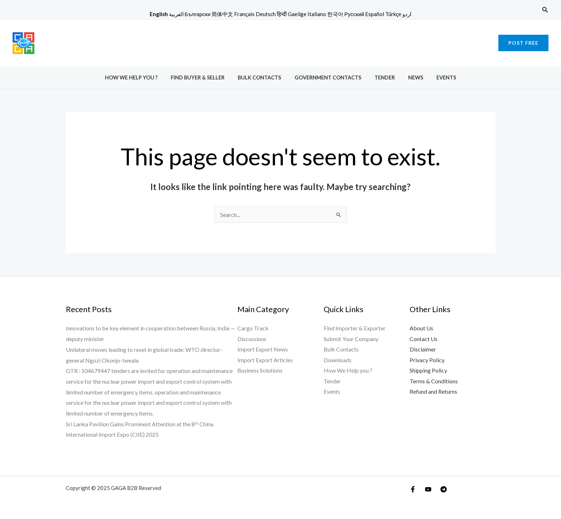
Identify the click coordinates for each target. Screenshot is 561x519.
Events (437, 77)
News (409, 77)
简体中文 (222, 14)
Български (198, 14)
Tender (381, 77)
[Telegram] (443, 489)
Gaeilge (297, 14)
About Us (421, 328)
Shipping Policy (428, 370)
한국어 (335, 14)
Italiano (317, 14)
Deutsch (266, 14)
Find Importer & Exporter (355, 328)
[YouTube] (428, 489)
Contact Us (423, 338)
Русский (354, 14)
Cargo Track (253, 328)
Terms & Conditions (434, 381)
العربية (176, 14)
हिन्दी (282, 14)
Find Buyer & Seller (204, 77)
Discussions (251, 338)
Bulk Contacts (262, 77)
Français (244, 14)
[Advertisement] (280, 41)
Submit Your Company (351, 338)
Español (374, 14)
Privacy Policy (427, 360)
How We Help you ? (140, 77)
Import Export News (262, 349)
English (159, 14)
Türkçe (393, 14)
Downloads (338, 360)
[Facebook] (413, 489)
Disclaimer (423, 349)
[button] (545, 9)
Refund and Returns (433, 392)
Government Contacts (328, 77)
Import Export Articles (265, 360)
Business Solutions (259, 370)
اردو (406, 14)
